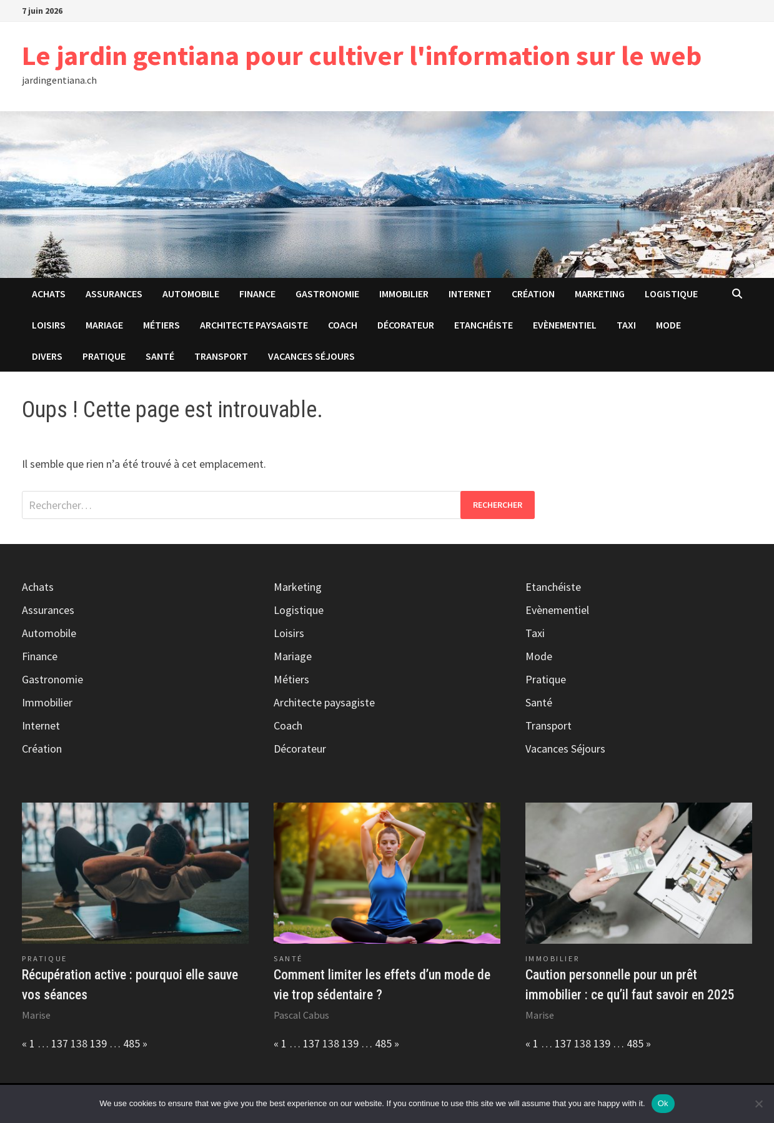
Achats (49, 293)
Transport (221, 356)
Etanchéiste (483, 325)
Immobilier (404, 293)
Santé (160, 356)
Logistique (671, 293)
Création (533, 293)
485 (131, 1043)
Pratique (104, 356)
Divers (47, 356)
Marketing (600, 293)
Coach (342, 325)
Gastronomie (327, 293)
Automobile (190, 293)
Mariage (104, 325)
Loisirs (49, 325)
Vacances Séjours (311, 356)
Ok (663, 1103)
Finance (257, 293)
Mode (668, 325)
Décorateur (405, 325)
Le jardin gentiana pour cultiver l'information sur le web (362, 55)
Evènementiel (565, 325)
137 (59, 1043)
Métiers (161, 325)
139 (98, 1043)
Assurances (114, 293)
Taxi (626, 325)
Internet (470, 293)
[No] (758, 1103)
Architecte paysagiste (254, 325)
